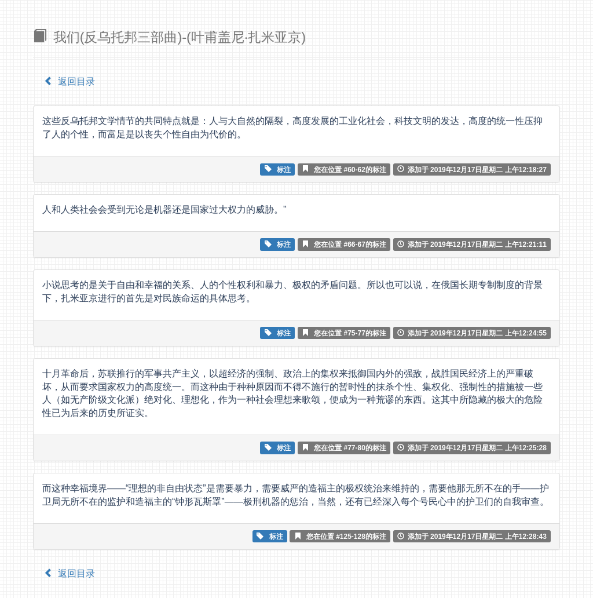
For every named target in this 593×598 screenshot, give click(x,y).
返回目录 (69, 81)
